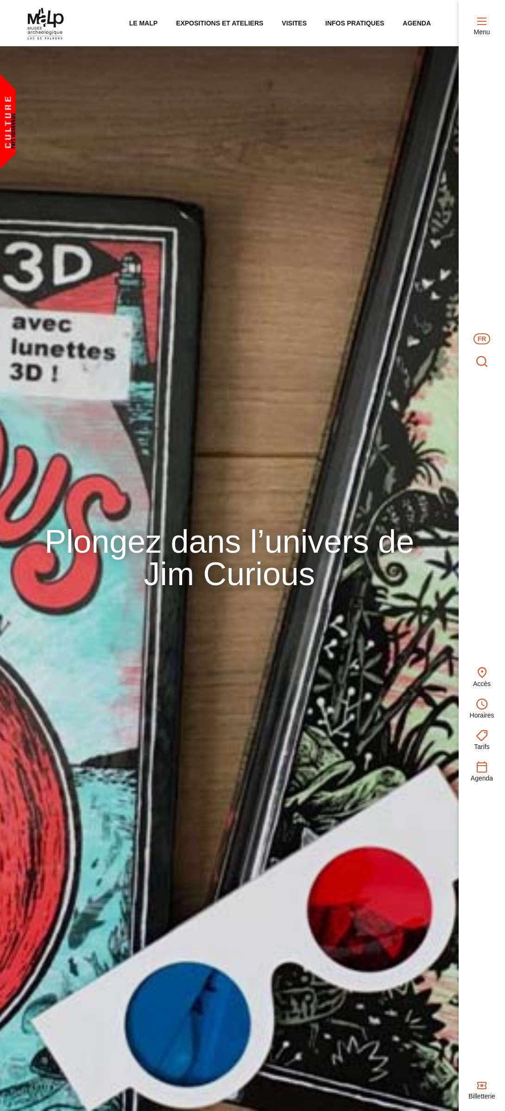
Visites (294, 23)
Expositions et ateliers (219, 23)
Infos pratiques (354, 23)
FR (482, 339)
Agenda (417, 23)
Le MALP (143, 23)
